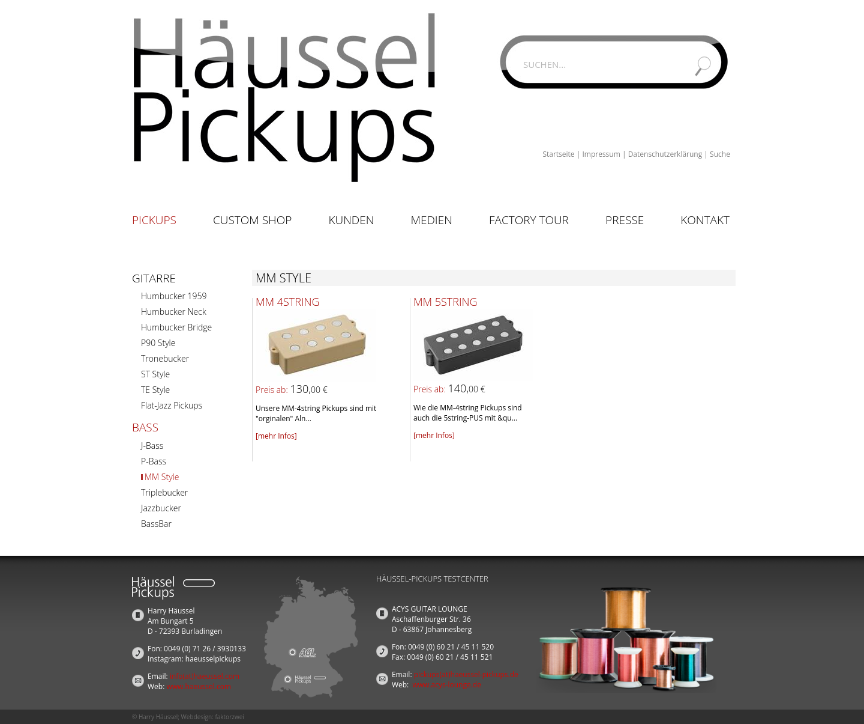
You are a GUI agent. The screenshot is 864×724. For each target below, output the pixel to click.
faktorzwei (229, 717)
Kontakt (705, 220)
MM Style (162, 476)
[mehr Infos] (276, 436)
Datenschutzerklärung (665, 154)
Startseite (558, 154)
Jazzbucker (161, 508)
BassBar (156, 523)
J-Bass (152, 445)
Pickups (154, 220)
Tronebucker (165, 358)
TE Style (155, 389)
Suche (720, 154)
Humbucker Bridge (176, 327)
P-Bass (153, 461)
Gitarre (154, 278)
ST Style (155, 374)
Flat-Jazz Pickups (171, 405)
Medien (431, 220)
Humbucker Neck (173, 311)
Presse (624, 220)
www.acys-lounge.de (446, 685)
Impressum (601, 154)
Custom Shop (252, 220)
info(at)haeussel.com (204, 676)
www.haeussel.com (198, 686)
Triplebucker (164, 492)
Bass (145, 427)
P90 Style (158, 342)
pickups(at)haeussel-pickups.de (466, 674)
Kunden (351, 220)
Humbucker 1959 (173, 296)
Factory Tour (529, 220)
